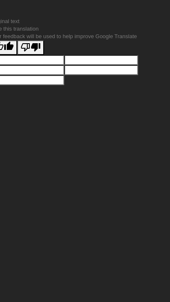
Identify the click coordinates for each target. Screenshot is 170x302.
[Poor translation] (30, 47)
